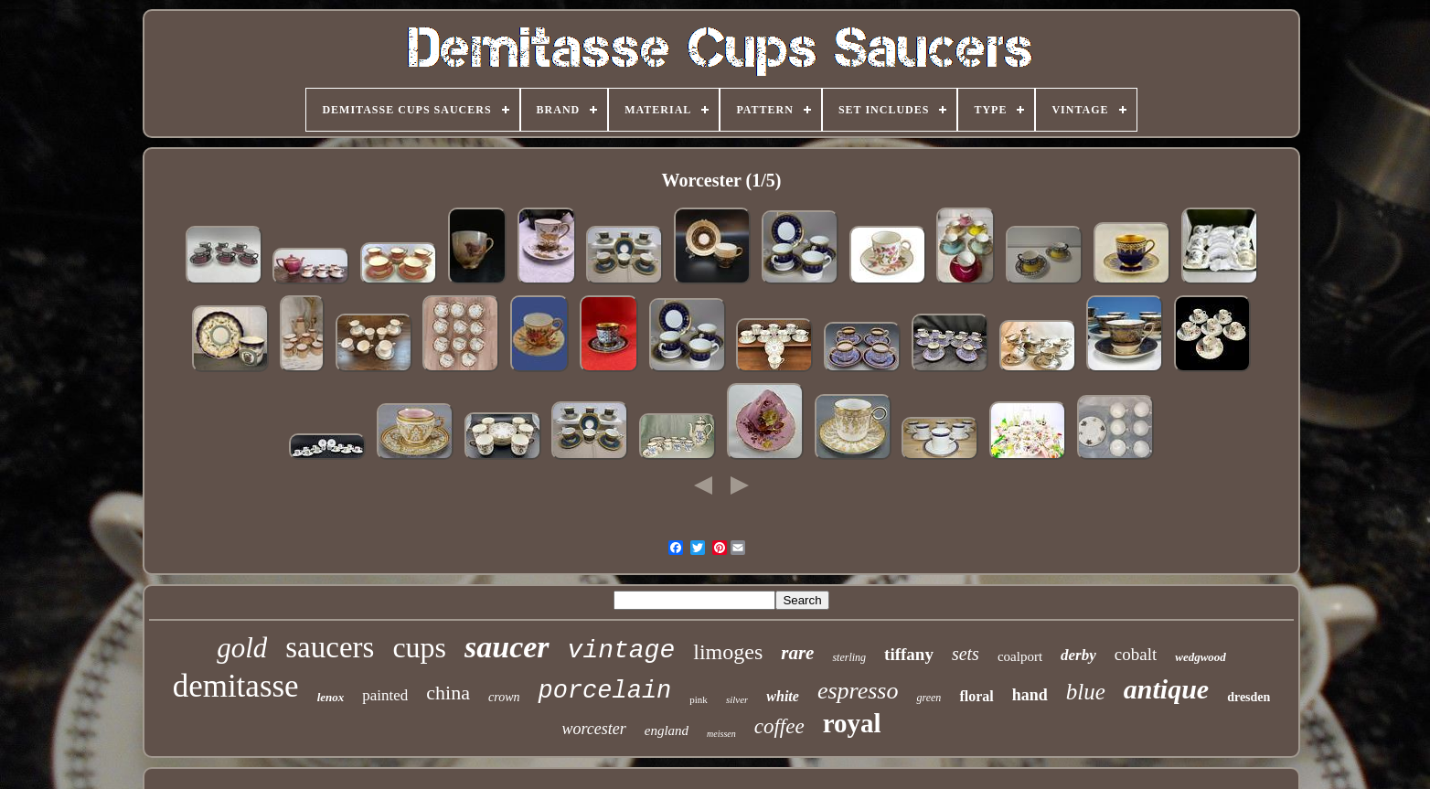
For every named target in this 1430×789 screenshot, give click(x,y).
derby (1078, 655)
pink (698, 699)
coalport (1020, 656)
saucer (507, 647)
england (666, 730)
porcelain (604, 691)
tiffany (909, 654)
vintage (622, 650)
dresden (1248, 697)
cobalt (1136, 654)
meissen (721, 734)
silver (737, 699)
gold (242, 648)
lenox (331, 697)
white (782, 696)
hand (1030, 695)
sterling (849, 657)
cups (419, 647)
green (928, 697)
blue (1085, 691)
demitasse (236, 686)
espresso (858, 690)
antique (1166, 689)
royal (852, 723)
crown (503, 697)
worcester (593, 729)
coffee (779, 726)
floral (976, 696)
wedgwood (1200, 657)
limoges (728, 652)
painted (385, 695)
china (448, 692)
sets (965, 654)
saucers (329, 647)
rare (797, 653)
